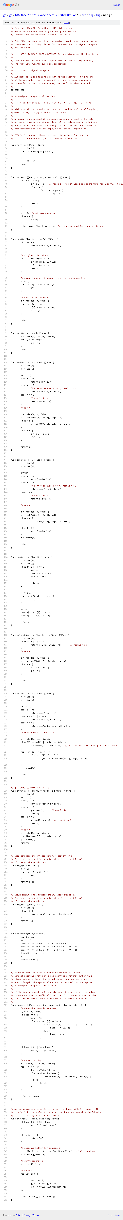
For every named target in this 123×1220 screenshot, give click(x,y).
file (66, 22)
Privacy (27, 1215)
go (4, 15)
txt (110, 1215)
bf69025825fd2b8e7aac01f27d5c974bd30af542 (45, 15)
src (84, 15)
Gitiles (19, 1215)
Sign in (116, 4)
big (98, 15)
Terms (35, 1215)
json (117, 1215)
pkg (91, 15)
